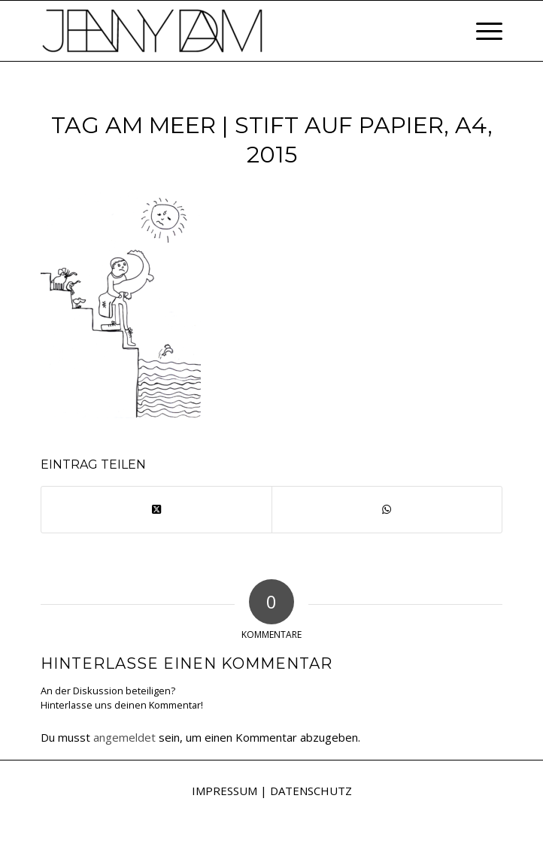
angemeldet (124, 737)
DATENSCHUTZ (311, 790)
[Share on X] (156, 509)
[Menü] (481, 31)
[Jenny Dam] (225, 31)
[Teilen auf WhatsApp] (387, 509)
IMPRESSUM (224, 790)
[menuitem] (481, 31)
